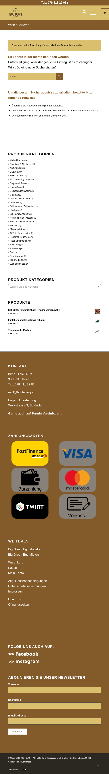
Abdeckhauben (17, 160)
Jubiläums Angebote (20, 214)
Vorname (13, 684)
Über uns (14, 599)
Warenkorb (15, 562)
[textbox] (54, 286)
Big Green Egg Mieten (23, 554)
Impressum (16, 591)
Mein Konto (16, 573)
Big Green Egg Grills (20, 179)
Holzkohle (15, 210)
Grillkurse (14, 202)
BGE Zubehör (16, 175)
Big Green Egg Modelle (24, 549)
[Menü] (91, 12)
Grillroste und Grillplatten (22, 206)
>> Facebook (23, 653)
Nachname (14, 700)
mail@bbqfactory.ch (21, 392)
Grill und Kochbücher (20, 198)
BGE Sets (15, 172)
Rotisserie (15, 248)
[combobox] (54, 286)
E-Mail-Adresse (17, 715)
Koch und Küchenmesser (22, 221)
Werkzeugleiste (17, 264)
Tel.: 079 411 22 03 (53, 2)
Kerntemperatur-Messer (21, 218)
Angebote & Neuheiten (21, 164)
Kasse (12, 567)
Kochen (14, 225)
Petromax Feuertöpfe (20, 237)
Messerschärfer (17, 229)
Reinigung (15, 244)
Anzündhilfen (16, 168)
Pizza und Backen (19, 241)
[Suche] (82, 12)
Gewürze (14, 195)
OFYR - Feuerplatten (20, 233)
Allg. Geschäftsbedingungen (27, 581)
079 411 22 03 (25, 384)
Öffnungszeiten (18, 604)
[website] (45, 12)
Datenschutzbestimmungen (27, 586)
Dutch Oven (16, 187)
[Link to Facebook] (98, 766)
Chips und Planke (18, 183)
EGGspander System (20, 191)
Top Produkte (16, 260)
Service (13, 252)
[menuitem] (82, 12)
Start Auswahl (16, 256)
